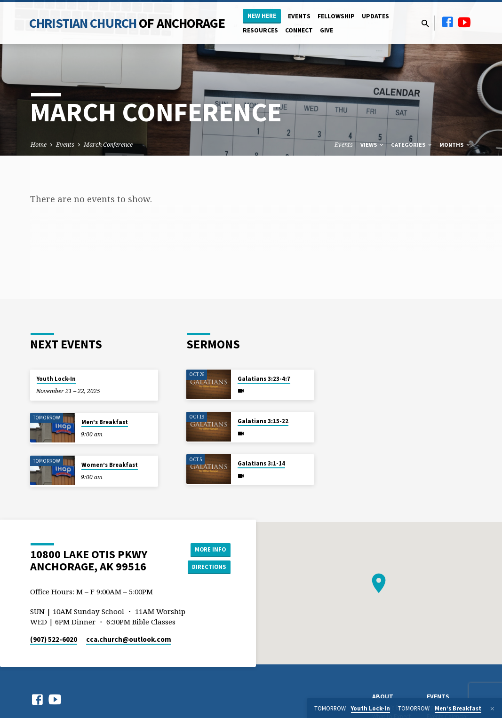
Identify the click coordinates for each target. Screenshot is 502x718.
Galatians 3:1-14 (261, 463)
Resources (260, 30)
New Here (261, 16)
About (382, 697)
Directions (206, 567)
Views (372, 144)
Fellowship (336, 16)
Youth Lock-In (56, 379)
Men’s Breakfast (104, 422)
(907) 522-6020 (53, 639)
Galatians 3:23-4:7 (264, 379)
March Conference (108, 145)
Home (39, 145)
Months (455, 144)
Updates (375, 16)
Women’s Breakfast (109, 465)
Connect (299, 30)
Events (299, 16)
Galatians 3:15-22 (263, 421)
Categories (412, 144)
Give (326, 30)
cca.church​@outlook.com (128, 639)
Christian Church (127, 23)
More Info (206, 548)
